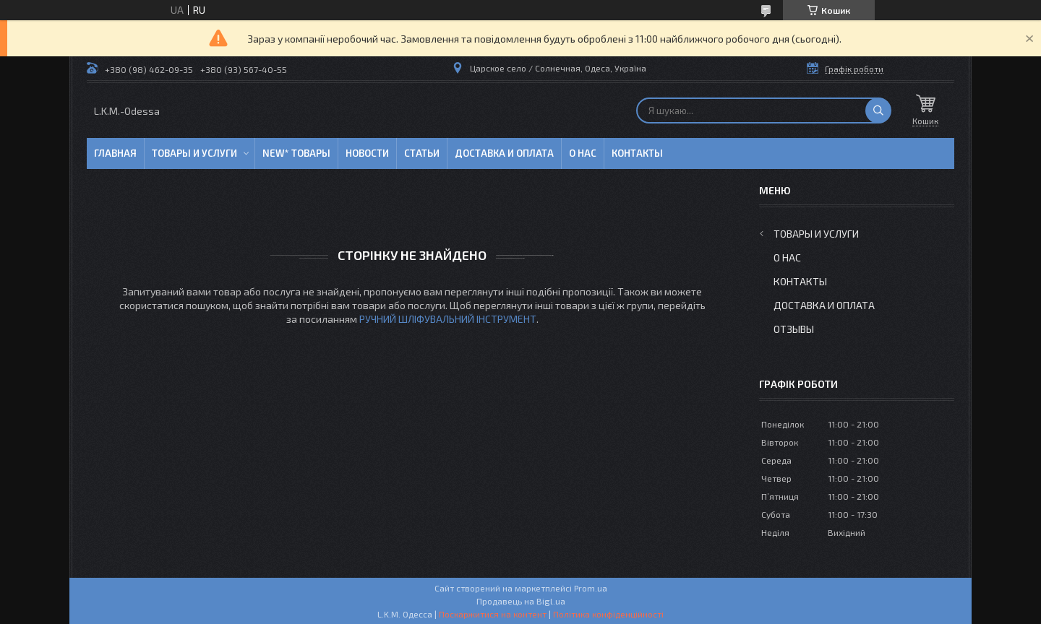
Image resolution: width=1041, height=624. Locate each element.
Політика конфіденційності (608, 614)
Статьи (422, 153)
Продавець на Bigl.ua (520, 601)
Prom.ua (590, 588)
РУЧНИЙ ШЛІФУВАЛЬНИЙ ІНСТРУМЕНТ (447, 319)
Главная (115, 153)
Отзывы (794, 329)
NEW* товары (296, 153)
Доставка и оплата (504, 153)
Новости (367, 153)
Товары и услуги (194, 153)
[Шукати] (878, 111)
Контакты (637, 153)
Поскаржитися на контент (493, 614)
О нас (582, 153)
